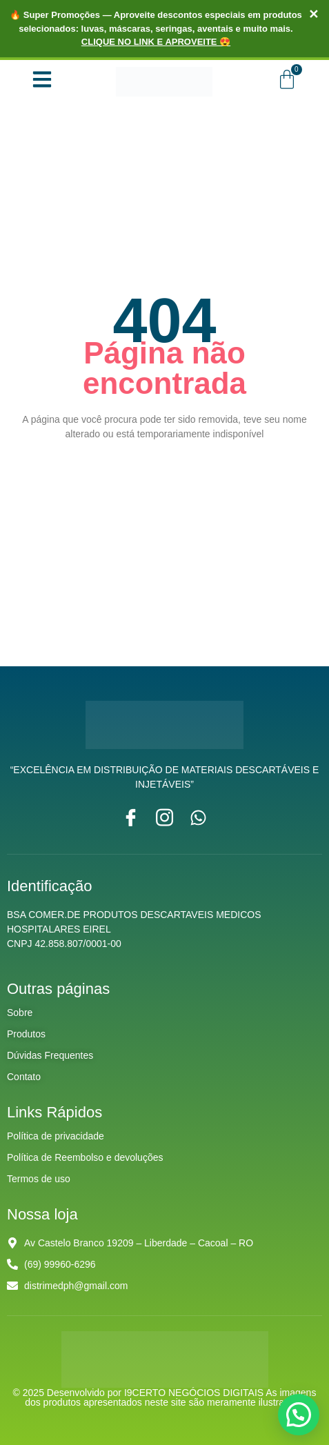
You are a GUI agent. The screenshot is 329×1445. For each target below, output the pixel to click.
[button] (298, 1414)
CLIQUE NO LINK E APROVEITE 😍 (155, 42)
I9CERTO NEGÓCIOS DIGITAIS (195, 1392)
